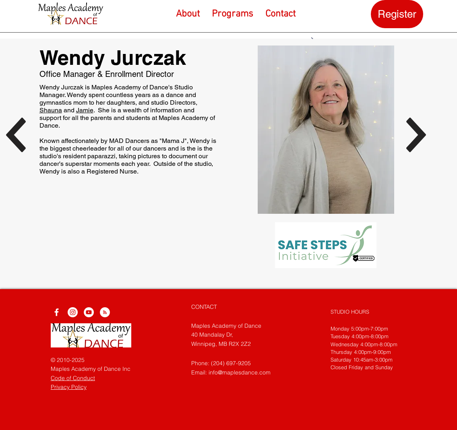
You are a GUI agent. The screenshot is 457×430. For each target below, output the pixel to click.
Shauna (50, 110)
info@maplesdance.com (240, 372)
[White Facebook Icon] (57, 312)
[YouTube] (89, 312)
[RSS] (105, 312)
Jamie (84, 110)
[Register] (397, 14)
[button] (232, 14)
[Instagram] (73, 312)
